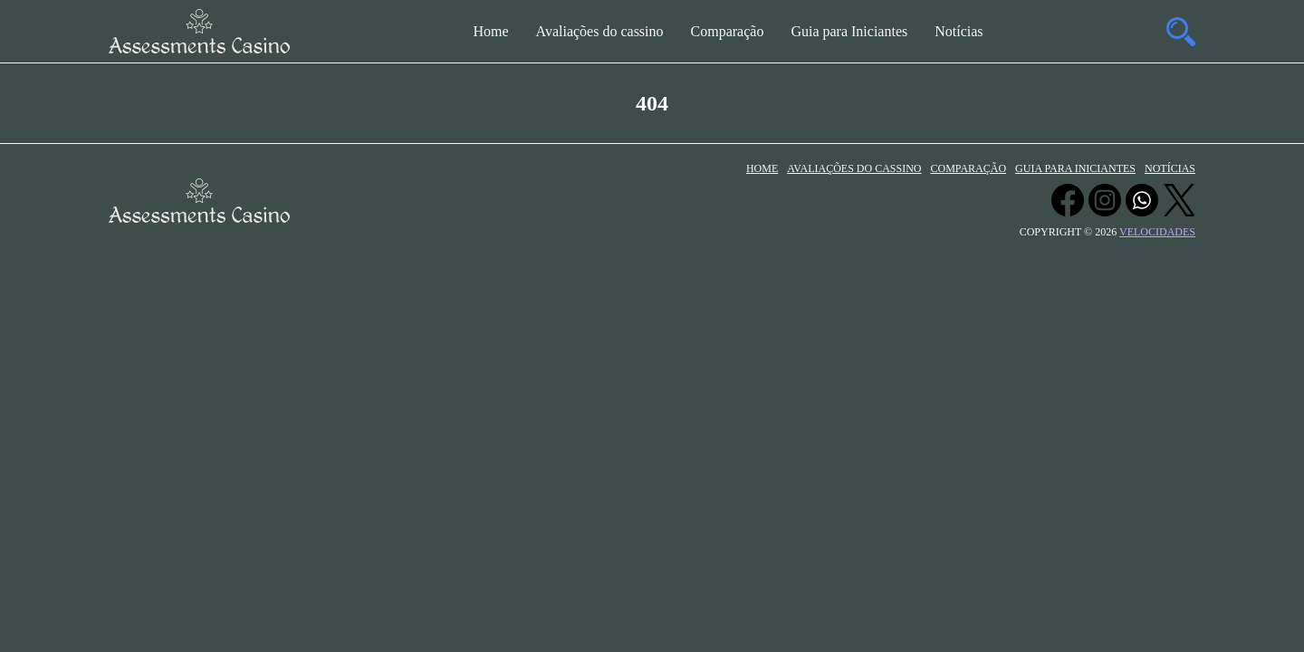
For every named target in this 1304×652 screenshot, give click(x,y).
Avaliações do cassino (600, 31)
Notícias (959, 31)
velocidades (1157, 231)
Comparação (727, 31)
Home (490, 31)
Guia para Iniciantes (849, 31)
